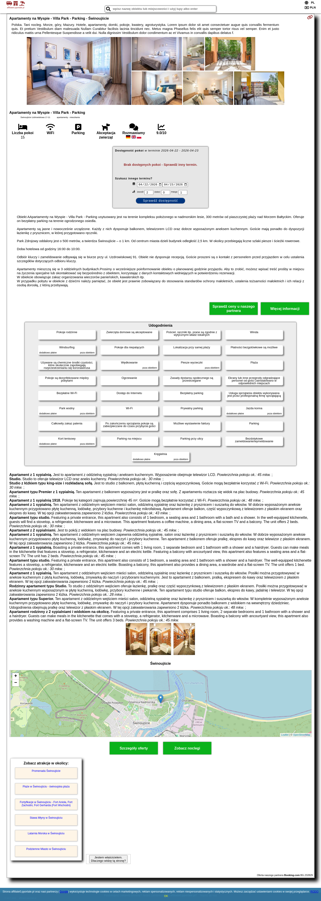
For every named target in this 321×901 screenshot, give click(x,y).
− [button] (15, 683)
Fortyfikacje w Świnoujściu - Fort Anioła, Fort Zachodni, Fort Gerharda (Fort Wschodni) (46, 804)
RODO (315, 891)
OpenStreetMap (302, 734)
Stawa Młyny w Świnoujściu (46, 817)
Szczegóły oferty (134, 748)
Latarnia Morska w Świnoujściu (46, 833)
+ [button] (15, 676)
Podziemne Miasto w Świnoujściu (46, 849)
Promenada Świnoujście (46, 770)
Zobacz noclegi (187, 748)
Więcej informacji (284, 309)
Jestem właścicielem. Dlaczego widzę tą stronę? (108, 859)
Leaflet (284, 734)
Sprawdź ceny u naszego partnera (233, 309)
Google (64, 891)
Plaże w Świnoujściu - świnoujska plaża (46, 786)
